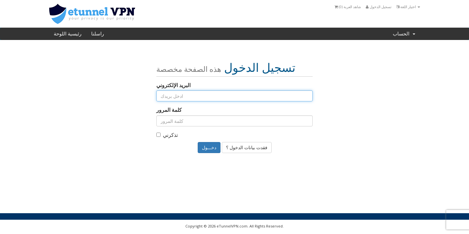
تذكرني (167, 134)
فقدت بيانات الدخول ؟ (246, 147)
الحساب (404, 34)
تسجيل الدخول (378, 6)
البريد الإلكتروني (173, 85)
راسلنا (97, 34)
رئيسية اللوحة (67, 34)
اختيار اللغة (408, 6)
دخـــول (209, 147)
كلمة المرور (169, 109)
